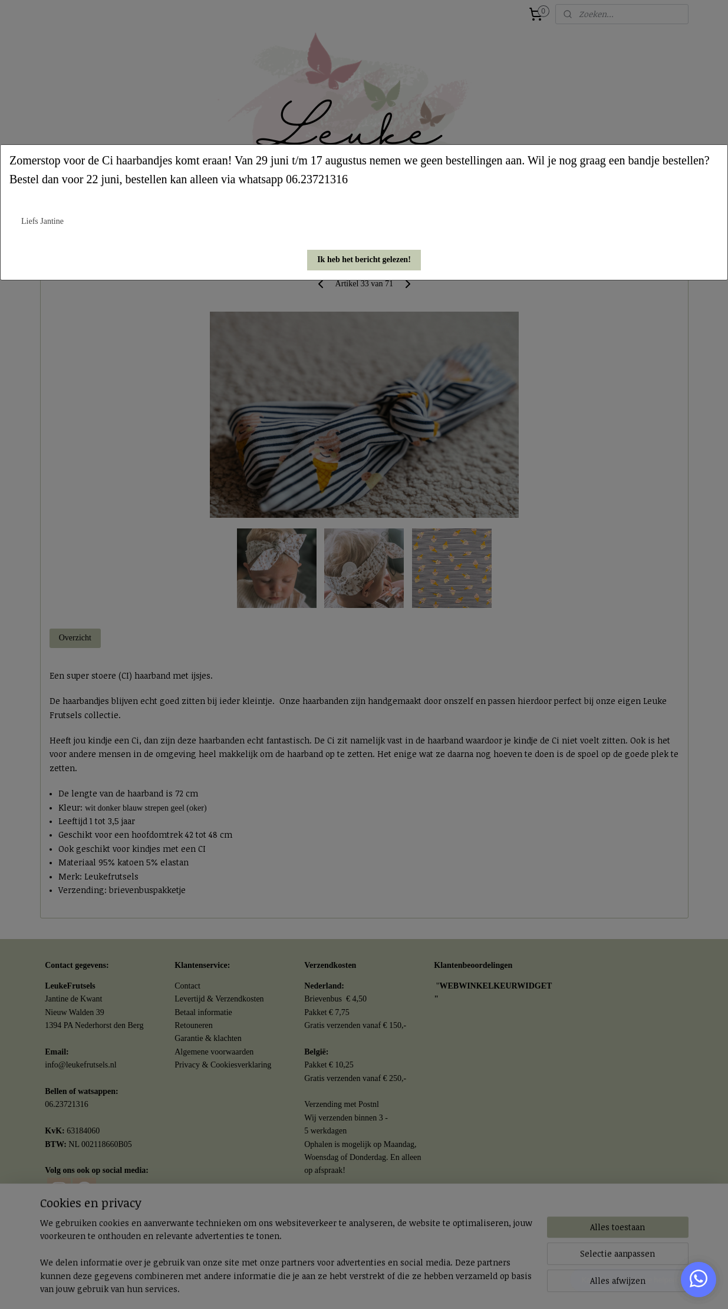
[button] (364, 260)
